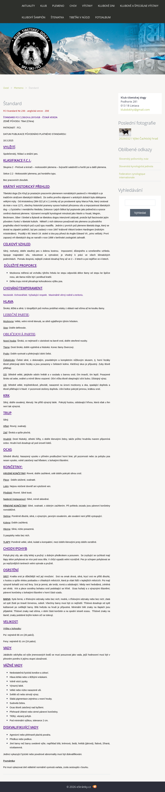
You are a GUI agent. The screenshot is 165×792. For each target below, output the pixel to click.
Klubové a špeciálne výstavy (139, 6)
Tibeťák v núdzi (79, 17)
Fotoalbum (103, 17)
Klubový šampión (33, 17)
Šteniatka (57, 17)
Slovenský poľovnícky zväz (133, 158)
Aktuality (28, 6)
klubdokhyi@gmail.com (135, 109)
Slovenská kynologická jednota (136, 166)
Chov (73, 6)
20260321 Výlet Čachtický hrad (138, 138)
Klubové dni (106, 6)
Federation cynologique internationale (132, 175)
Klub (43, 6)
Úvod (6, 87)
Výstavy (87, 6)
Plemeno (58, 6)
